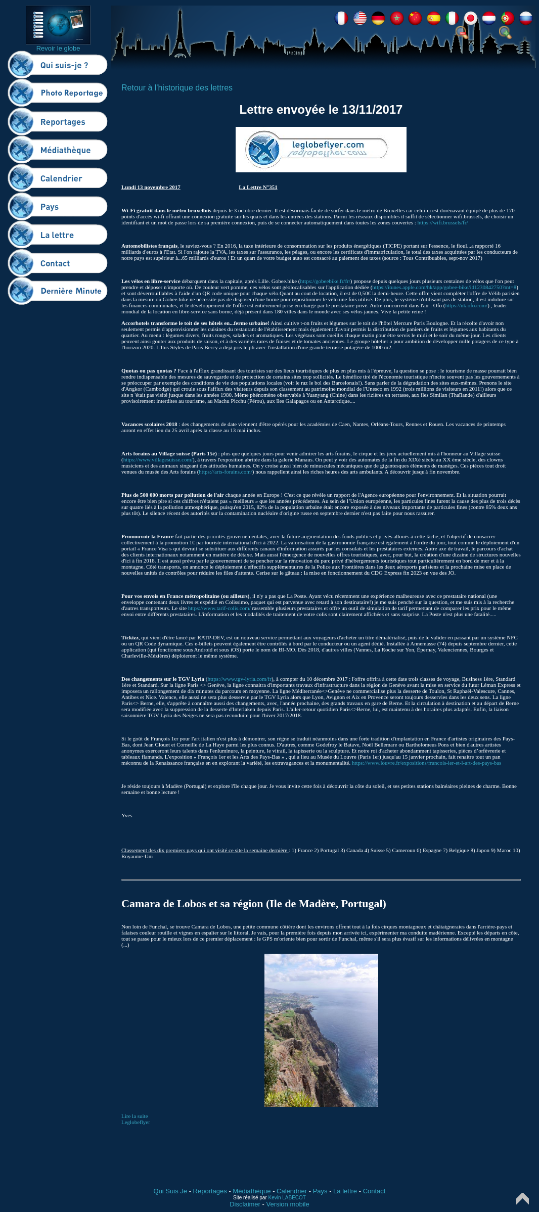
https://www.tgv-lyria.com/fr (240, 679)
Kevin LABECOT (287, 1197)
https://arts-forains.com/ (225, 472)
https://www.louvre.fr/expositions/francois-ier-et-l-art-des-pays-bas (426, 763)
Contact (374, 1191)
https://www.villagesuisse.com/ (158, 459)
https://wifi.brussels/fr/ (443, 222)
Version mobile (287, 1204)
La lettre (345, 1191)
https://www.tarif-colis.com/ (219, 608)
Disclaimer (245, 1204)
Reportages (210, 1191)
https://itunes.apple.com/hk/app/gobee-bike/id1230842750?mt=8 (444, 287)
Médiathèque (252, 1191)
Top (522, 1198)
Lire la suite (134, 1116)
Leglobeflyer (135, 1122)
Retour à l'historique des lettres (177, 87)
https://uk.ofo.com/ (466, 305)
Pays (320, 1191)
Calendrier (292, 1191)
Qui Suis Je (170, 1191)
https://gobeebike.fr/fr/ (325, 281)
